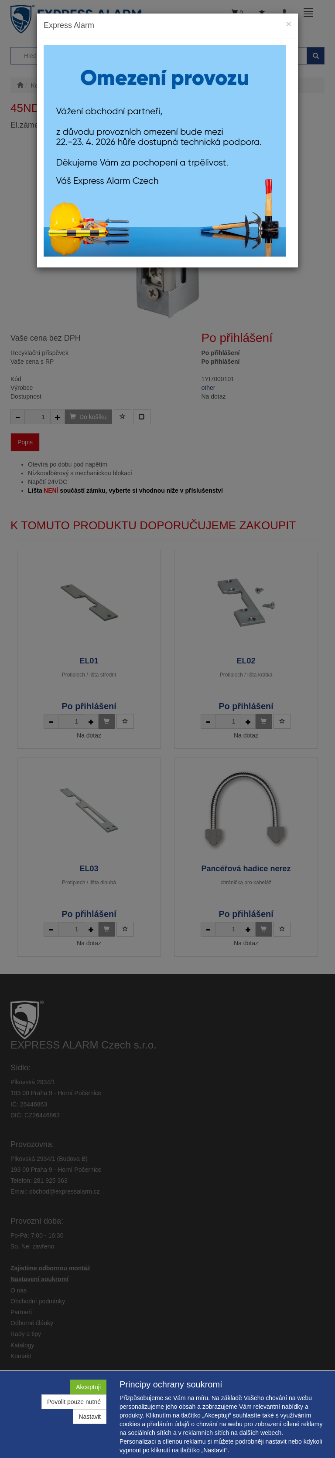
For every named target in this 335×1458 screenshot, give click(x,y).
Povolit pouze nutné (74, 1401)
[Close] (288, 23)
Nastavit (90, 1416)
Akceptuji (88, 1387)
